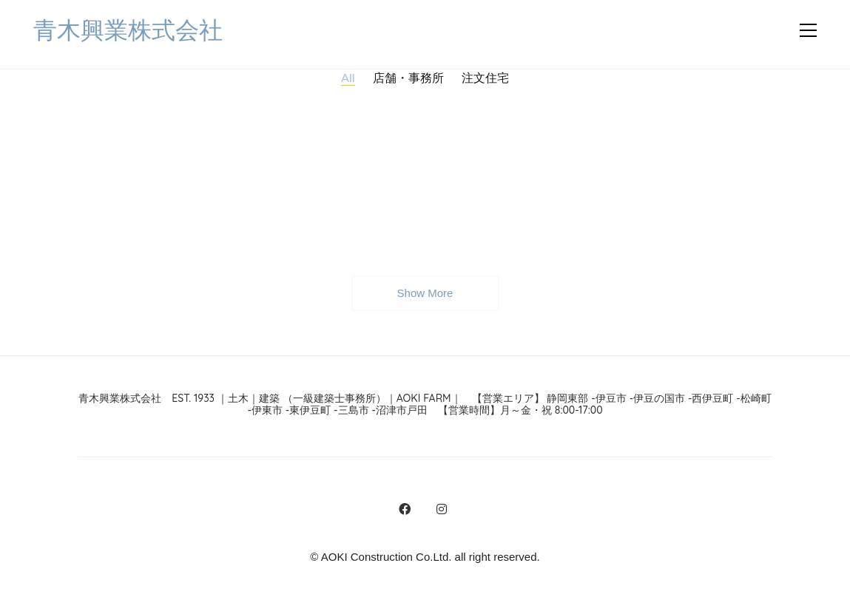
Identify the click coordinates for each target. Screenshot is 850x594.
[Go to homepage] (128, 31)
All (348, 77)
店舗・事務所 (408, 77)
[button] (808, 30)
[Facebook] (404, 509)
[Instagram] (441, 509)
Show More (425, 298)
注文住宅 (485, 77)
